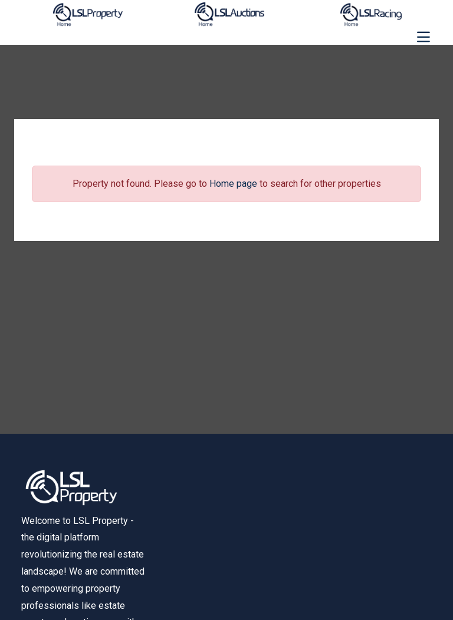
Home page (233, 183)
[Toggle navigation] (423, 37)
